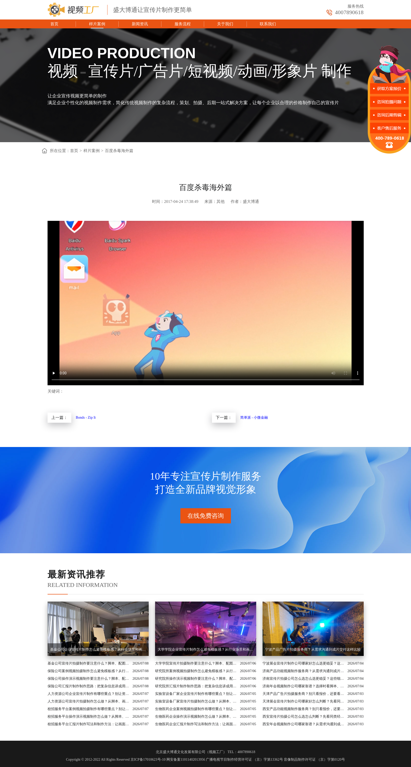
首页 (54, 24)
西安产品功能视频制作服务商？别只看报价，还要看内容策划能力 (304, 709)
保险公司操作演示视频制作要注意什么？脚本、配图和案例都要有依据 (89, 678)
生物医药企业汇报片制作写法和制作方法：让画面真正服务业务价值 (196, 724)
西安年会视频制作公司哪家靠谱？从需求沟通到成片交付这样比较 (304, 724)
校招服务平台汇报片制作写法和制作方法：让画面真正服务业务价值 (89, 724)
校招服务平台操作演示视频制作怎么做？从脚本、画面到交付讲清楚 (89, 716)
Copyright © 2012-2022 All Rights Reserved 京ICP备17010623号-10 (115, 759)
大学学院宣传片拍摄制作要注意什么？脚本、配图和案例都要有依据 (196, 663)
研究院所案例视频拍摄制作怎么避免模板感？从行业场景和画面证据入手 (196, 671)
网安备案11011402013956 (185, 759)
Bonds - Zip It (86, 417)
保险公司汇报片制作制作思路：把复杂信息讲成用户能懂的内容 (89, 686)
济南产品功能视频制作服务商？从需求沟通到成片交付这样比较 (304, 671)
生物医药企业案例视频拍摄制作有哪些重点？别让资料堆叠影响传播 (196, 709)
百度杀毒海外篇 (119, 150)
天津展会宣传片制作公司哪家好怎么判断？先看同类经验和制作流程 (304, 701)
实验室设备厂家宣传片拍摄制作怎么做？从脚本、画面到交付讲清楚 (196, 701)
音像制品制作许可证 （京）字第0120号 (314, 759)
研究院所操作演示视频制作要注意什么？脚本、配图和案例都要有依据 (196, 678)
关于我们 (225, 24)
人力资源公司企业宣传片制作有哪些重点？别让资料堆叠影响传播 (89, 694)
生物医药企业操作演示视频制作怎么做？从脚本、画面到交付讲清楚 (196, 716)
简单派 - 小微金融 (254, 417)
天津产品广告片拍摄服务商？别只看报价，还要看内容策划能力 (304, 694)
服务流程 (183, 24)
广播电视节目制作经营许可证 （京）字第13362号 (244, 759)
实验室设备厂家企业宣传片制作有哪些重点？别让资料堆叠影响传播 (196, 694)
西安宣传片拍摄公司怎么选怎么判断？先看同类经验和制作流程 (304, 716)
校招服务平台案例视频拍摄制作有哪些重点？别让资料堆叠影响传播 (89, 709)
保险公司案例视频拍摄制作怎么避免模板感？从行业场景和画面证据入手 (89, 671)
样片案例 (97, 24)
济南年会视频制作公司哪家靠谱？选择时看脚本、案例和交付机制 (304, 686)
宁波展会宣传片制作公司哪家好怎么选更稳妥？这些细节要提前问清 (304, 663)
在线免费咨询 (205, 516)
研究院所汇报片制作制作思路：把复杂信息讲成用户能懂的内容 (196, 686)
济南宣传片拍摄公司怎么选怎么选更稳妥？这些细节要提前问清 (304, 678)
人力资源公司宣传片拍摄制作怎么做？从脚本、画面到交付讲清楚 (89, 701)
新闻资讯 (140, 24)
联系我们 (268, 24)
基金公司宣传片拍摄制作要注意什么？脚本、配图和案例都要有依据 (89, 663)
